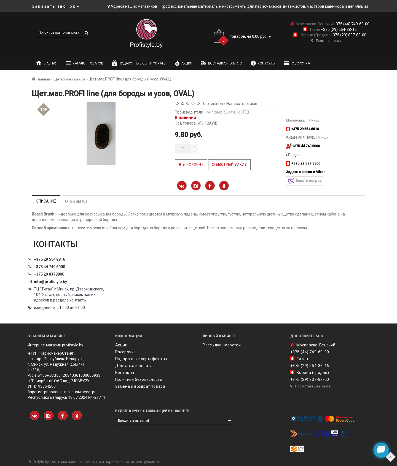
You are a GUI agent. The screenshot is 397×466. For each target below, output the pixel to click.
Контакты (263, 63)
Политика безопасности (138, 379)
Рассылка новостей (222, 345)
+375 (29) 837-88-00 (348, 35)
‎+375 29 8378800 (49, 274)
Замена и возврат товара (140, 386)
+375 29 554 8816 (49, 259)
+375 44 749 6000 (49, 267)
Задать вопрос (305, 180)
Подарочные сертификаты (139, 63)
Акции (183, 63)
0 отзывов (212, 103)
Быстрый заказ (229, 164)
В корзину (191, 164)
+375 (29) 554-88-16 (338, 29)
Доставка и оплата (221, 63)
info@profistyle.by (50, 281)
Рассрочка (297, 63)
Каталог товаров (84, 63)
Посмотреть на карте (329, 41)
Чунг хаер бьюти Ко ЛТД (227, 112)
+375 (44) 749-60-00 (351, 24)
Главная (46, 63)
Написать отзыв (241, 103)
